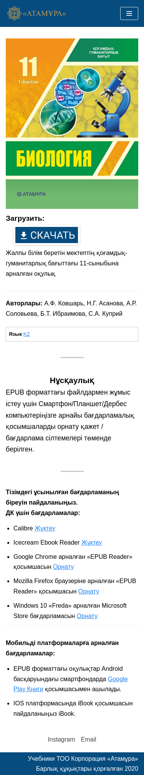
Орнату (63, 566)
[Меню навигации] (129, 13)
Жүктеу (45, 528)
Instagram (61, 739)
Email (88, 739)
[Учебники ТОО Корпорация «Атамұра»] (36, 13)
